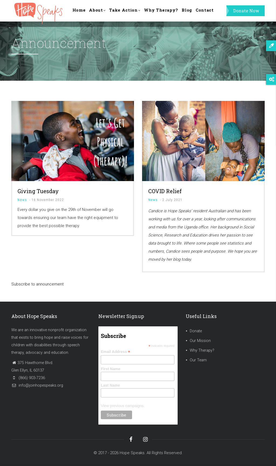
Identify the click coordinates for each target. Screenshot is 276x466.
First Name (110, 369)
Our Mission (200, 340)
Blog (199, 13)
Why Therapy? (170, 13)
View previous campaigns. (122, 406)
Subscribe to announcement (37, 284)
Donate (196, 331)
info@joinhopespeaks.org (37, 385)
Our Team (198, 360)
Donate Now (246, 13)
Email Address (115, 351)
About (101, 13)
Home (80, 13)
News (22, 200)
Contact (219, 13)
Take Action (131, 13)
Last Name (110, 385)
